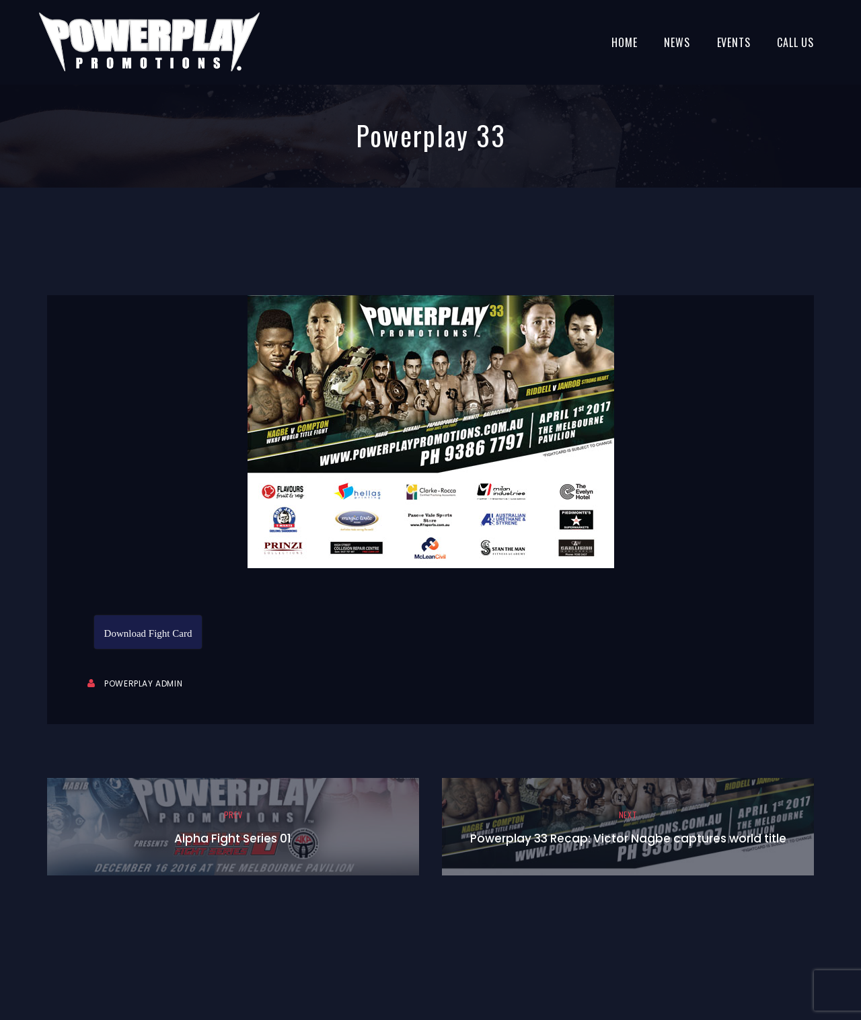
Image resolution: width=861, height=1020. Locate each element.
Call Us (795, 42)
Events (734, 42)
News (676, 42)
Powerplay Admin (143, 683)
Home (624, 42)
